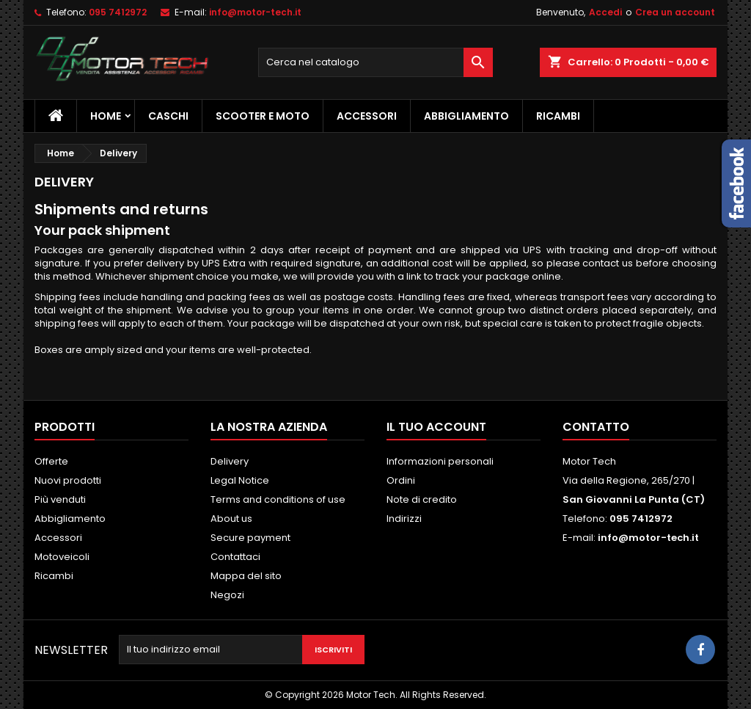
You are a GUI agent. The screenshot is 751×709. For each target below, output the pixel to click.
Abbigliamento (466, 116)
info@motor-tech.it (255, 12)
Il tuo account (436, 426)
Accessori (367, 116)
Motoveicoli (61, 557)
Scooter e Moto (262, 116)
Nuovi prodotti (67, 480)
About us (231, 519)
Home (105, 116)
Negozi (227, 595)
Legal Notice (239, 480)
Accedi (605, 12)
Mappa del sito (246, 576)
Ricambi (558, 116)
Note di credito (422, 499)
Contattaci (235, 557)
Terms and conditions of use (277, 499)
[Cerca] (375, 62)
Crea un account (675, 12)
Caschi (168, 116)
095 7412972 (118, 12)
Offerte (51, 461)
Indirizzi (404, 519)
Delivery (229, 461)
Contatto (596, 426)
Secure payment (250, 538)
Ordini (401, 480)
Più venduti (60, 499)
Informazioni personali (440, 461)
